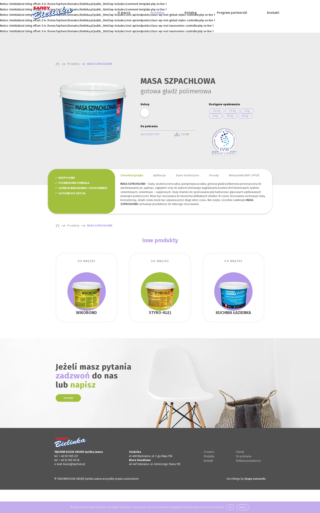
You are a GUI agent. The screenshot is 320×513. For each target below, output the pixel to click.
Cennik (240, 451)
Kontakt (273, 13)
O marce (124, 13)
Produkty (158, 13)
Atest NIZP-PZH (150, 134)
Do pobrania (243, 456)
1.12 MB (182, 134)
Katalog (191, 13)
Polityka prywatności (248, 460)
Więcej (242, 507)
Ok (230, 507)
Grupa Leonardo (255, 478)
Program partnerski (232, 13)
